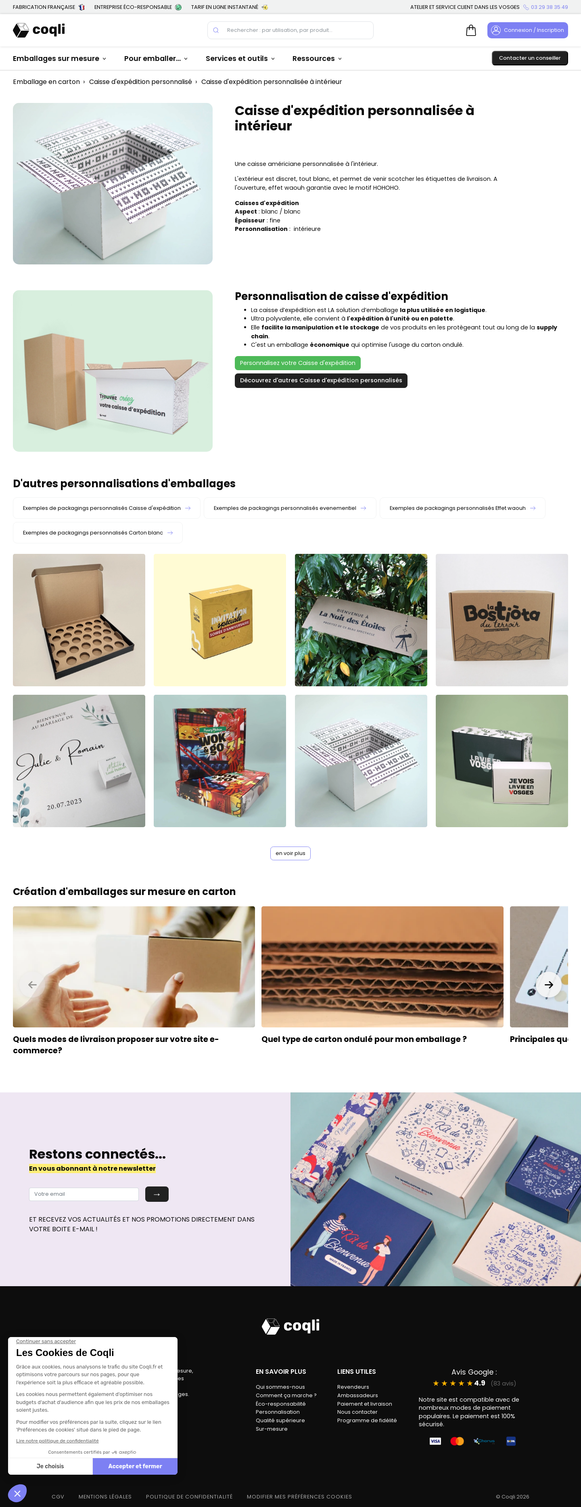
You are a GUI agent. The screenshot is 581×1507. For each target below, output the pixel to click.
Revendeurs (353, 1386)
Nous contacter (357, 1411)
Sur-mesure (272, 1428)
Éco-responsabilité (281, 1403)
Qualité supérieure (280, 1420)
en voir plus (290, 853)
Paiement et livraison (364, 1403)
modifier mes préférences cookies (299, 1496)
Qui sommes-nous (280, 1386)
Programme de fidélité (367, 1420)
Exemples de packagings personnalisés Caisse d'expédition (106, 508)
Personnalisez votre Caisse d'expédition (297, 363)
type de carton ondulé (327, 1039)
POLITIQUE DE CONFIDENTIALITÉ (189, 1496)
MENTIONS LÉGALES (105, 1496)
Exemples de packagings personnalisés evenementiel (290, 508)
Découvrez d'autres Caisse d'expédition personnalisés (321, 380)
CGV (58, 1496)
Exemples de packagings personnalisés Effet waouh (462, 508)
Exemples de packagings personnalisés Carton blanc (98, 532)
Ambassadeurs (357, 1395)
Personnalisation (278, 1411)
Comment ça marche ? (286, 1395)
